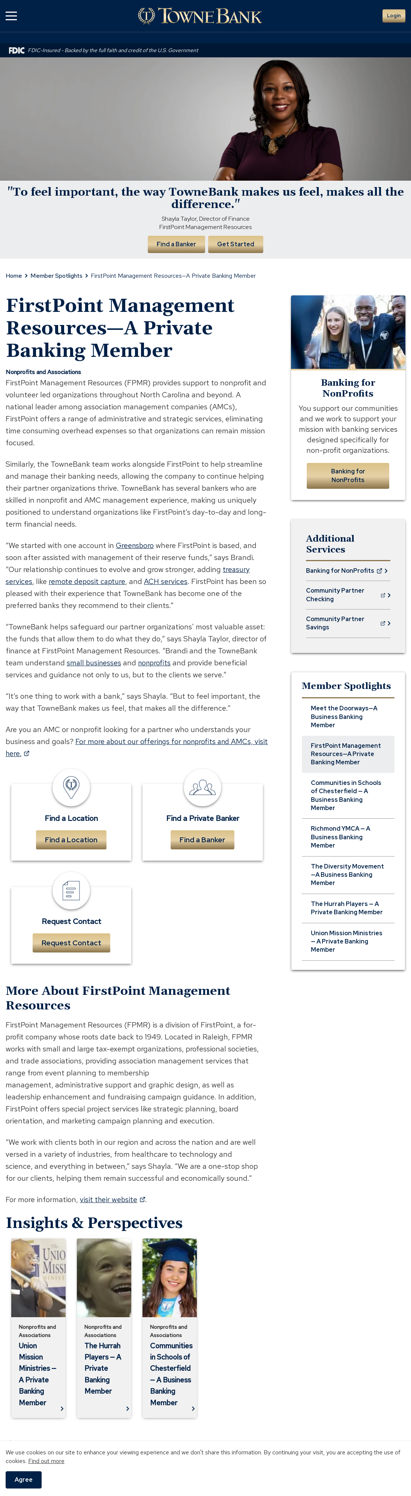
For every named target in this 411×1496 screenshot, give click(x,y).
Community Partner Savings (345, 625)
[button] (11, 16)
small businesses (95, 662)
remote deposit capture (88, 581)
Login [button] (394, 15)
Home (14, 275)
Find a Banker (176, 243)
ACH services (168, 581)
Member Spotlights (56, 275)
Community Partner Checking (346, 597)
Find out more (46, 1461)
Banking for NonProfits (348, 475)
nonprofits (157, 662)
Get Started (236, 243)
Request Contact (71, 943)
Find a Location (71, 839)
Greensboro (135, 545)
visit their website (113, 1199)
